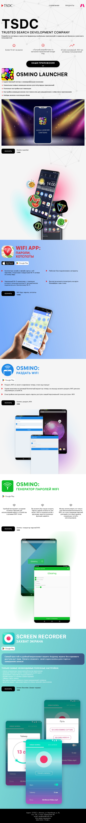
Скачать (8, 151)
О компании (54, 6)
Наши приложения (43, 63)
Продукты (69, 6)
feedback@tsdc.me (45, 816)
